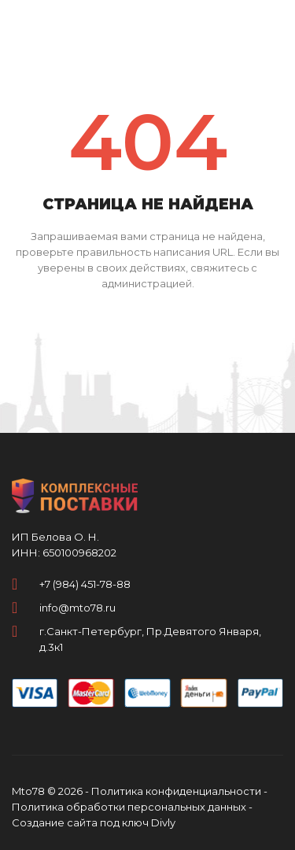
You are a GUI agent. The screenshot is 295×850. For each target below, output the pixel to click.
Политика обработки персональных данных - (132, 806)
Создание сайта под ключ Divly (93, 822)
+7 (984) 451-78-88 (85, 584)
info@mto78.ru (77, 607)
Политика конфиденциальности (176, 791)
